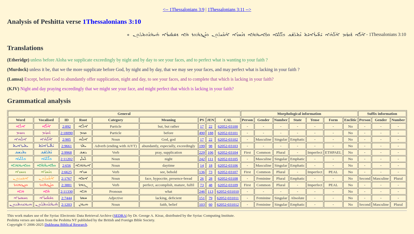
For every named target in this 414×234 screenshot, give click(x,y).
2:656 (66, 165)
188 (210, 133)
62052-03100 (228, 126)
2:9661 (66, 146)
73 (210, 172)
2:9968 (66, 152)
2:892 (66, 126)
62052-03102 (228, 139)
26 (202, 178)
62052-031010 (228, 191)
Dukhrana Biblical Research (65, 224)
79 (210, 198)
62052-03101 (228, 133)
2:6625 (66, 172)
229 (202, 152)
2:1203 (66, 204)
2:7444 (66, 198)
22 (210, 126)
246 (202, 191)
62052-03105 (228, 159)
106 (210, 152)
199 (202, 146)
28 (210, 178)
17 (202, 126)
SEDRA (120, 215)
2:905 (66, 139)
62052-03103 (228, 146)
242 (202, 159)
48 (210, 185)
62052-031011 (228, 198)
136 (202, 172)
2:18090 (66, 133)
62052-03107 (228, 172)
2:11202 (66, 159)
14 (202, 165)
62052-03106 (228, 165)
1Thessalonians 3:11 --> (229, 9)
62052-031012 (228, 204)
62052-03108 (228, 178)
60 (210, 204)
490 (202, 133)
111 (210, 159)
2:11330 (66, 191)
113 (210, 191)
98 (210, 146)
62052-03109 (228, 185)
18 (210, 165)
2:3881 (66, 185)
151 (202, 198)
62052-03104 (228, 152)
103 (202, 204)
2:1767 (66, 178)
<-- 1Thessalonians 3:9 (183, 9)
